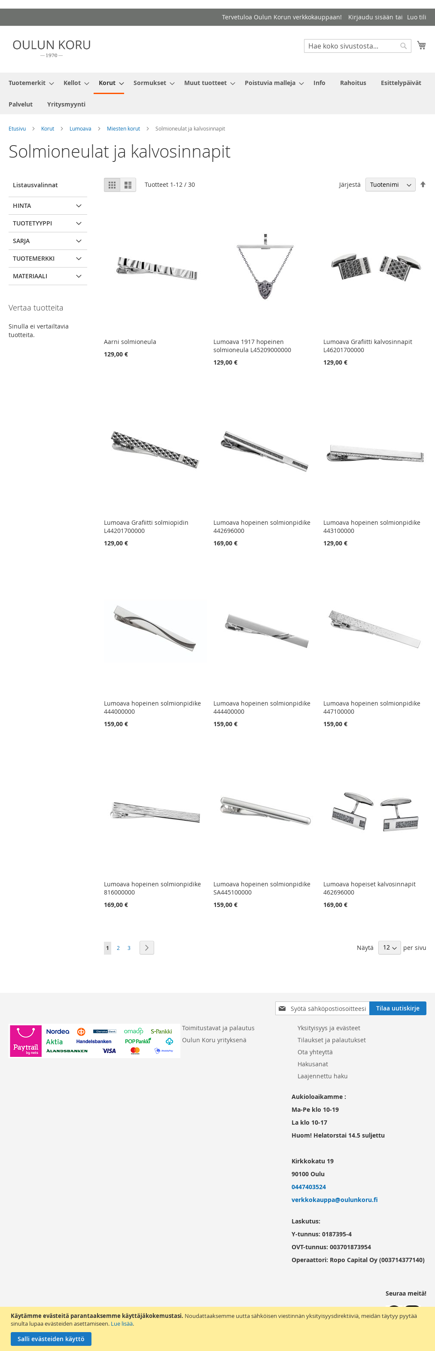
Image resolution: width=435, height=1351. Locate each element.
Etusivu (17, 128)
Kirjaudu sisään (370, 17)
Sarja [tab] (21, 241)
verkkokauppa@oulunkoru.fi (335, 1200)
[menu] (217, 93)
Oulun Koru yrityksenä (214, 1040)
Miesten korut (123, 128)
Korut (47, 128)
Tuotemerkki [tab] (34, 258)
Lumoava (80, 128)
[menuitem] (28, 83)
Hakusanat (313, 1064)
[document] (218, 1329)
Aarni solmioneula (130, 342)
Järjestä (350, 184)
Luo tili (416, 17)
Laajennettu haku (323, 1076)
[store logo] (51, 49)
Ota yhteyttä (315, 1052)
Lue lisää (122, 1323)
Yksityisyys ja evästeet (329, 1028)
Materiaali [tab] (30, 276)
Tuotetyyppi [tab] (32, 223)
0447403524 (309, 1187)
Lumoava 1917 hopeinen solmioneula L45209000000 (252, 346)
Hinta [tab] (22, 205)
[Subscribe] (397, 1008)
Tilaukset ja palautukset (332, 1040)
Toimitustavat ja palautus (218, 1028)
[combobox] (357, 46)
